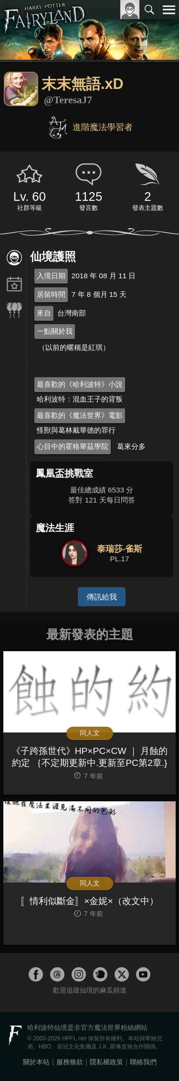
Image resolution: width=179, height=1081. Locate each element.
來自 (44, 313)
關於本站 (36, 1062)
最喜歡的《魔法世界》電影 (80, 415)
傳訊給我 (101, 596)
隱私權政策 (106, 1062)
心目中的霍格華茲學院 (72, 446)
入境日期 (51, 276)
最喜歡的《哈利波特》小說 (80, 384)
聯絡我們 (143, 1062)
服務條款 (69, 1062)
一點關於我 (55, 331)
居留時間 (51, 294)
